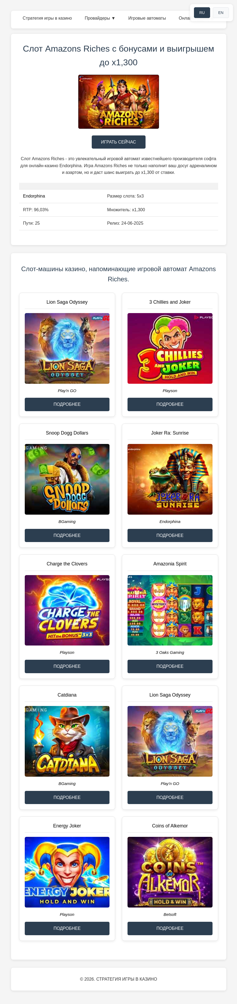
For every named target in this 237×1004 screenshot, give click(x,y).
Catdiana (67, 695)
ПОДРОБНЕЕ (67, 404)
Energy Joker (67, 826)
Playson (170, 390)
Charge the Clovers (67, 563)
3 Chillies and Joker (170, 302)
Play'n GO (67, 390)
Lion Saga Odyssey (67, 302)
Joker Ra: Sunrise (170, 433)
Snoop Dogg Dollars (67, 433)
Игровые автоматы (147, 18)
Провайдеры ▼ (100, 18)
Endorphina (34, 196)
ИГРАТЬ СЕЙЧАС (118, 142)
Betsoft (170, 914)
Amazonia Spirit (169, 563)
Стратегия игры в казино (47, 18)
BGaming (67, 521)
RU (202, 12)
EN (220, 12)
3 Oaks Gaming (170, 652)
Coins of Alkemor (170, 826)
